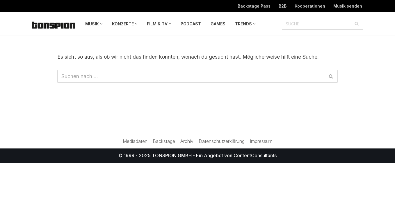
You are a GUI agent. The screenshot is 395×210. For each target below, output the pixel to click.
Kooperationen (310, 6)
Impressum (262, 188)
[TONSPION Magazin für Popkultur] (53, 25)
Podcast (191, 23)
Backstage (163, 188)
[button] (101, 24)
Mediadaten (134, 188)
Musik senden (347, 6)
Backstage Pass (253, 6)
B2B (282, 6)
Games (218, 23)
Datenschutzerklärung (222, 188)
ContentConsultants (255, 202)
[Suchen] (316, 23)
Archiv (186, 188)
